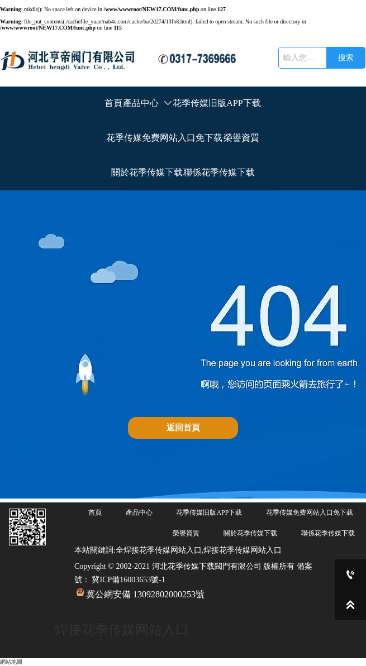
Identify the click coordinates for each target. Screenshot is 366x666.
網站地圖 (11, 662)
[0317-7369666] (350, 574)
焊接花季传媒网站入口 (122, 629)
